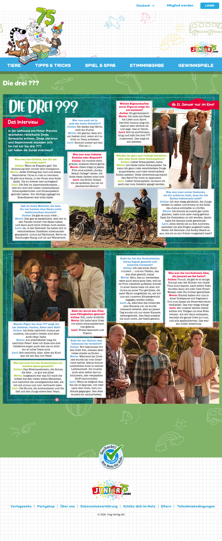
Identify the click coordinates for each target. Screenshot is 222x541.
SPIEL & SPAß (100, 65)
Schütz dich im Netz (139, 506)
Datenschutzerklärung (99, 506)
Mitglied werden (180, 5)
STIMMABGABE (147, 65)
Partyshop (46, 506)
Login (209, 5)
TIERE (14, 65)
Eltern (166, 506)
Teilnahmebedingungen (196, 506)
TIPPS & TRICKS (53, 65)
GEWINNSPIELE (196, 65)
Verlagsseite (21, 506)
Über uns (67, 506)
